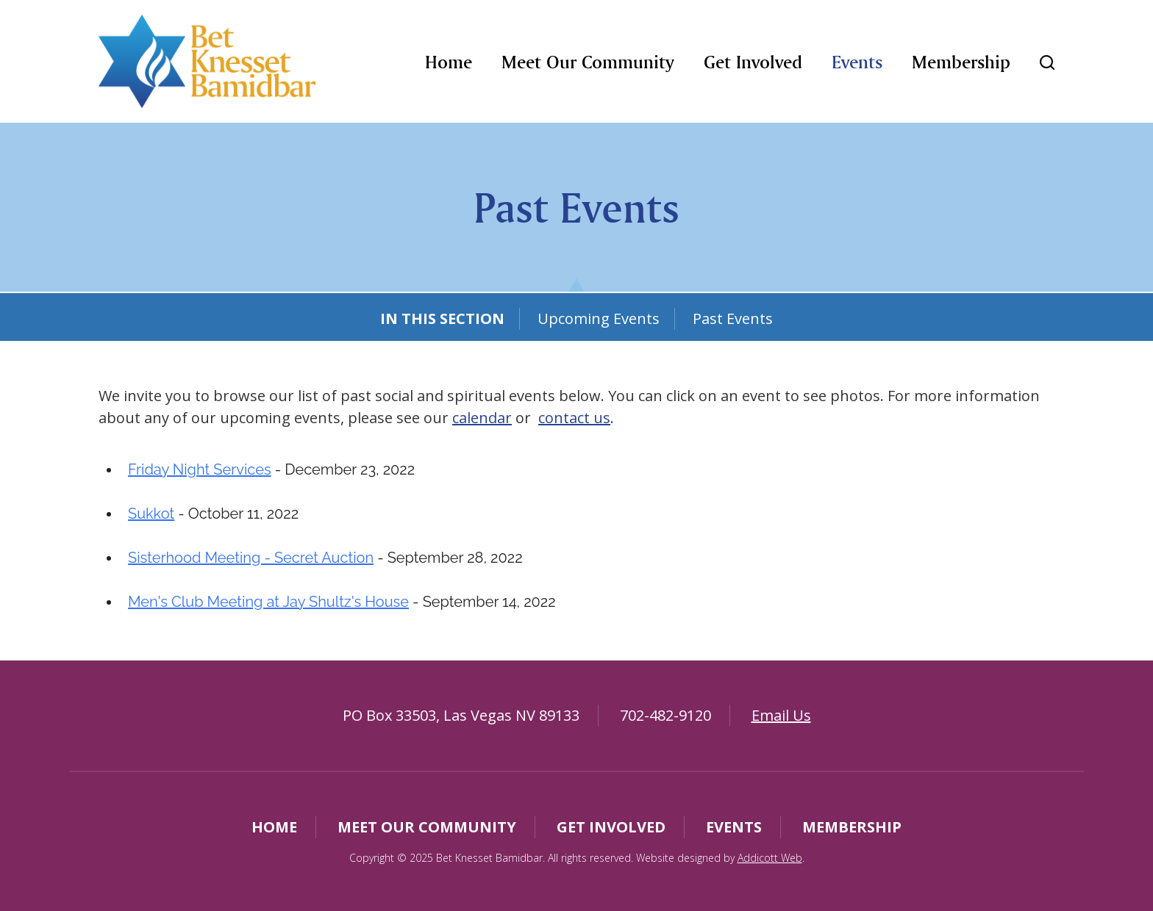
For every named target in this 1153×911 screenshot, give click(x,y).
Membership (961, 62)
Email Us (781, 715)
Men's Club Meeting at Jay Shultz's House (268, 602)
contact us (574, 418)
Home (448, 62)
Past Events (733, 318)
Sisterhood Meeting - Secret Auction (251, 557)
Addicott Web (770, 858)
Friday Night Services (199, 469)
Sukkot (151, 513)
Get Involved (753, 62)
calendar (482, 418)
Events (857, 62)
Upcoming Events (599, 318)
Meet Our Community (587, 62)
